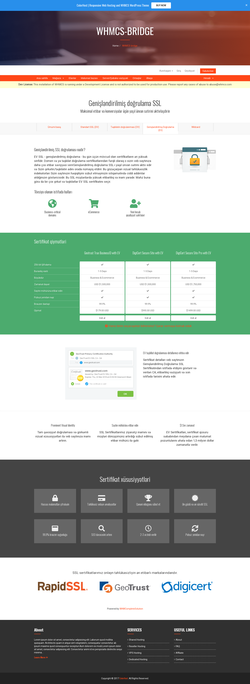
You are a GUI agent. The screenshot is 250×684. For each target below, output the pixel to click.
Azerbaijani (166, 71)
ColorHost (123, 678)
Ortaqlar (137, 78)
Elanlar (72, 78)
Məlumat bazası (89, 78)
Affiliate (180, 653)
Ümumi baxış (54, 127)
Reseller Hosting (137, 646)
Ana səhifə (42, 78)
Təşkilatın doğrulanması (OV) (125, 127)
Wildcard (195, 127)
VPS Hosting (135, 653)
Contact (180, 659)
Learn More (41, 657)
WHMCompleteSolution (131, 608)
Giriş (179, 71)
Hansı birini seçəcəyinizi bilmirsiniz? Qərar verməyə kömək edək (148, 326)
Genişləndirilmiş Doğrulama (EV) (160, 129)
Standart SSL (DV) (90, 127)
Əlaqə (149, 78)
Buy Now (161, 5)
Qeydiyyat (190, 71)
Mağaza (58, 78)
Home (116, 45)
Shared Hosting (136, 639)
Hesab (208, 78)
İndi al (102, 317)
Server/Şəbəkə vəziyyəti (115, 78)
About (179, 639)
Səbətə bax (207, 71)
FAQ (178, 646)
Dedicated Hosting (138, 659)
